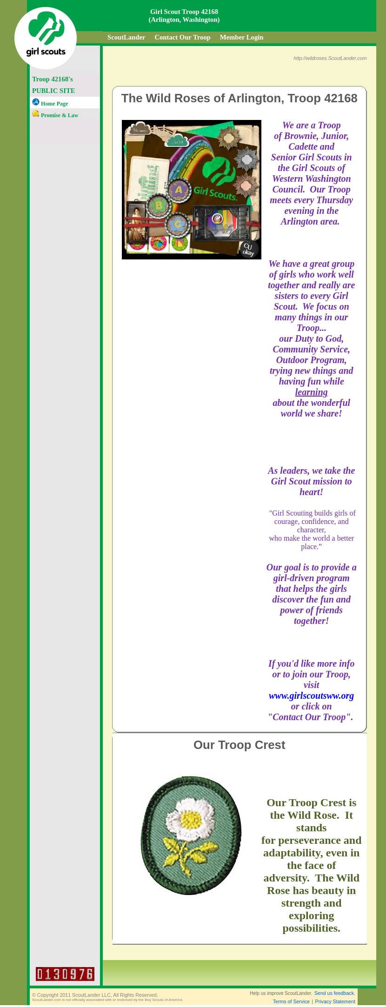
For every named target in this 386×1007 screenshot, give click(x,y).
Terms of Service (291, 1001)
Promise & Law (55, 115)
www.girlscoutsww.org (311, 695)
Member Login (242, 37)
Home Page (50, 103)
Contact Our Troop (182, 37)
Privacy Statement (335, 1001)
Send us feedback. (334, 993)
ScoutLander (126, 37)
